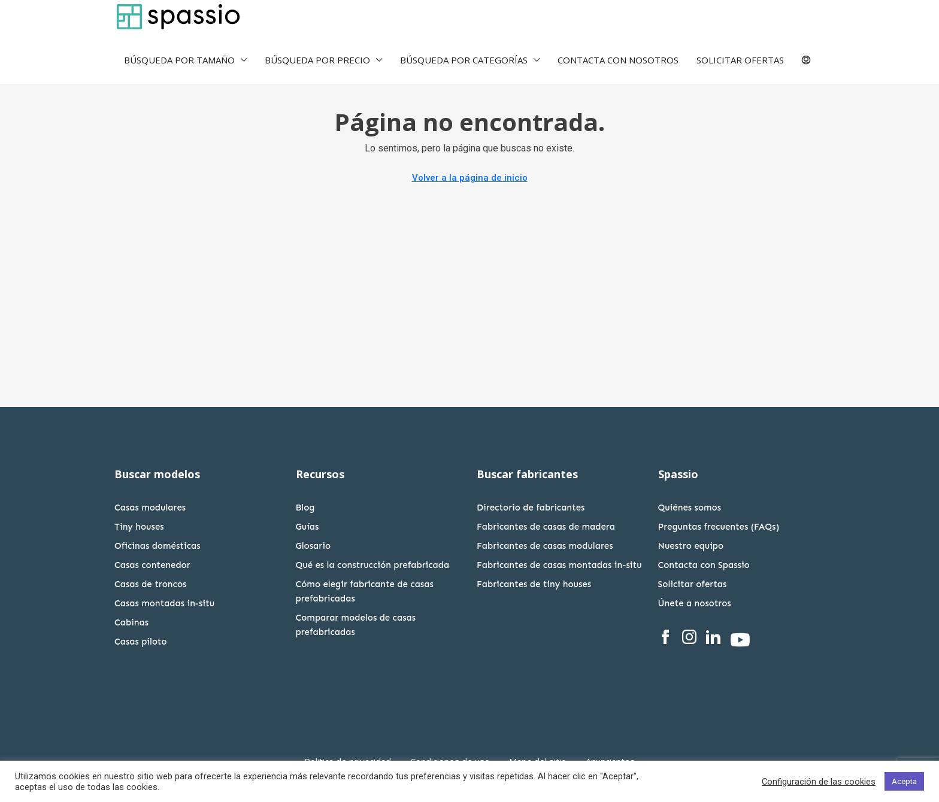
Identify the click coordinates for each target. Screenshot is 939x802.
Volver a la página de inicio (470, 177)
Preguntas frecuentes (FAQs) (719, 526)
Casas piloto (140, 641)
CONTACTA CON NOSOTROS (618, 60)
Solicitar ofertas (692, 584)
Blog (305, 507)
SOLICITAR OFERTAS (740, 60)
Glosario (313, 545)
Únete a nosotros (694, 603)
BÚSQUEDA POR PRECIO (317, 60)
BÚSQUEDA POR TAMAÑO (179, 60)
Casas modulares (150, 507)
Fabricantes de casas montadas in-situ (559, 565)
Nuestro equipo (691, 545)
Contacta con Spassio (704, 565)
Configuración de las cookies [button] (819, 781)
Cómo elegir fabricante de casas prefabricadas (365, 591)
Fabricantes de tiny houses (534, 584)
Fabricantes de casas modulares (545, 545)
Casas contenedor (152, 565)
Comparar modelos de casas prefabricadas (356, 624)
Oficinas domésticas (157, 545)
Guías (307, 526)
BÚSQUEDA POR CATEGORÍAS (464, 60)
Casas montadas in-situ (164, 603)
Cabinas (131, 622)
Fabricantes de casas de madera (546, 526)
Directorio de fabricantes (530, 507)
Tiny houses (139, 526)
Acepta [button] (904, 781)
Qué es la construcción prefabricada (373, 565)
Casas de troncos (150, 584)
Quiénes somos (690, 507)
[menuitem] (806, 61)
